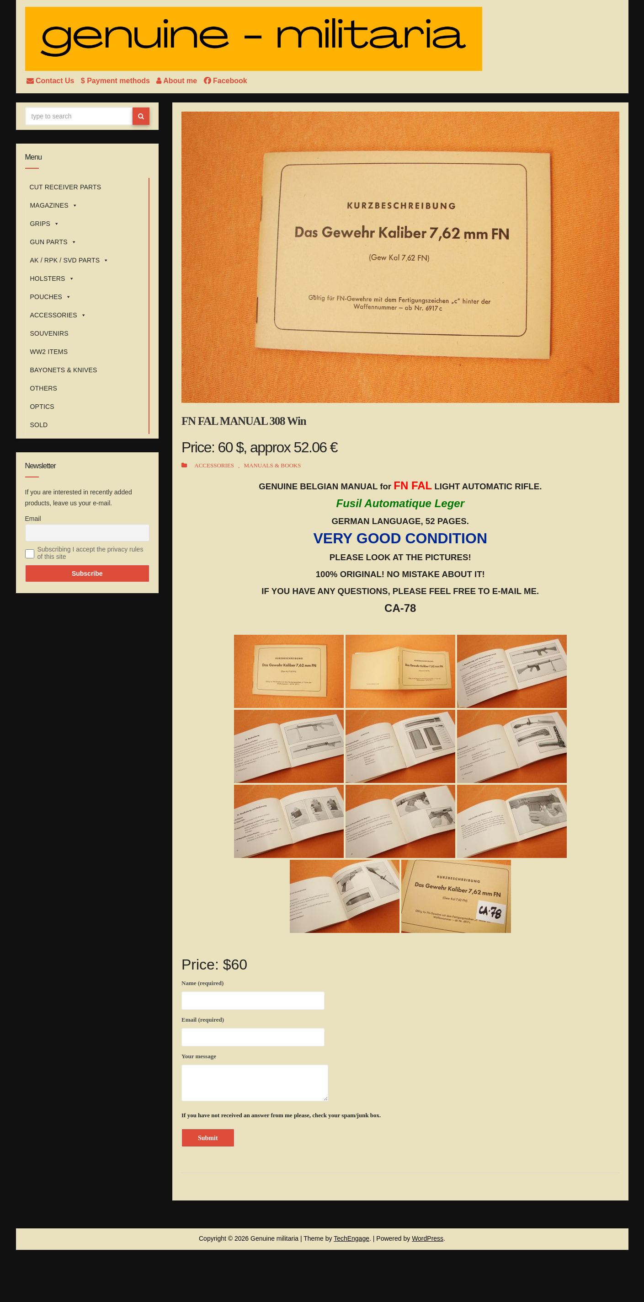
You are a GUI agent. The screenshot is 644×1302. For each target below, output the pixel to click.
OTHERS (44, 388)
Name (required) (253, 993)
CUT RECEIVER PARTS (65, 187)
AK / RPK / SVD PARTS (69, 260)
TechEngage (351, 1238)
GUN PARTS (53, 242)
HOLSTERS (52, 278)
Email (33, 518)
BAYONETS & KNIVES (63, 370)
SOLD (39, 425)
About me (177, 81)
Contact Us (51, 81)
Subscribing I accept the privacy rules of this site (90, 553)
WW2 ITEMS (49, 351)
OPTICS (42, 406)
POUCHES (51, 296)
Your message (254, 1077)
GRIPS (45, 223)
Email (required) (253, 1030)
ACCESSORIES (58, 315)
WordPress (427, 1238)
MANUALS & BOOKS (272, 465)
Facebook (225, 81)
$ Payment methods (116, 81)
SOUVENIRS (49, 333)
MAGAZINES (54, 205)
